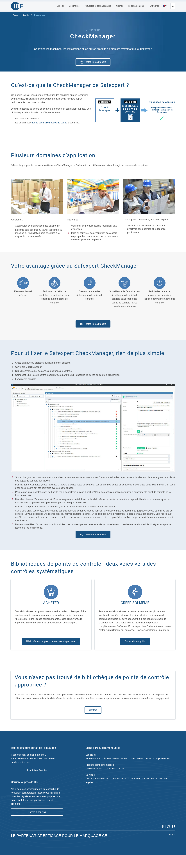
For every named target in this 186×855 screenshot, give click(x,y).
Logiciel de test (162, 758)
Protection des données (143, 778)
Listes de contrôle (115, 768)
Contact (93, 709)
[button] (60, 6)
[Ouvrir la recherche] (172, 6)
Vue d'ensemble (94, 768)
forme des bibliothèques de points (49, 122)
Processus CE (93, 758)
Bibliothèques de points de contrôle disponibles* (51, 640)
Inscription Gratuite (37, 769)
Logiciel (26, 15)
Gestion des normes (141, 758)
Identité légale (120, 778)
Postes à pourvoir (37, 811)
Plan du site (103, 778)
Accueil (16, 15)
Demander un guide (135, 640)
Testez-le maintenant (93, 62)
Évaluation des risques (115, 758)
